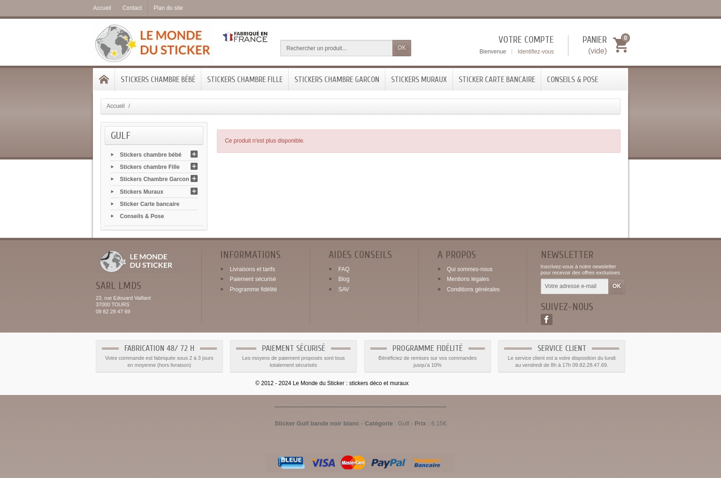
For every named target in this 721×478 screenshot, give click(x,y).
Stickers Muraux (419, 79)
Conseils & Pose (572, 79)
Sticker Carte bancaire (497, 79)
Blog (344, 279)
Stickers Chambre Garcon (336, 79)
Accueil (116, 106)
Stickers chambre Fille (245, 79)
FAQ (344, 269)
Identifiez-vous (536, 51)
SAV (343, 289)
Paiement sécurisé (253, 279)
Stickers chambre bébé (158, 79)
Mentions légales (468, 279)
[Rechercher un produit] (336, 48)
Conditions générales (473, 289)
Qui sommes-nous (469, 269)
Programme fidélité (253, 289)
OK (402, 48)
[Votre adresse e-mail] (575, 287)
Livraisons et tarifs (252, 269)
